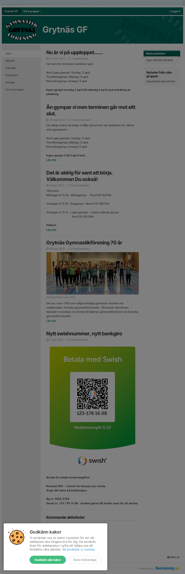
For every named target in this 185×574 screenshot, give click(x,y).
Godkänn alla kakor (48, 560)
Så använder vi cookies (78, 549)
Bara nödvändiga (85, 560)
